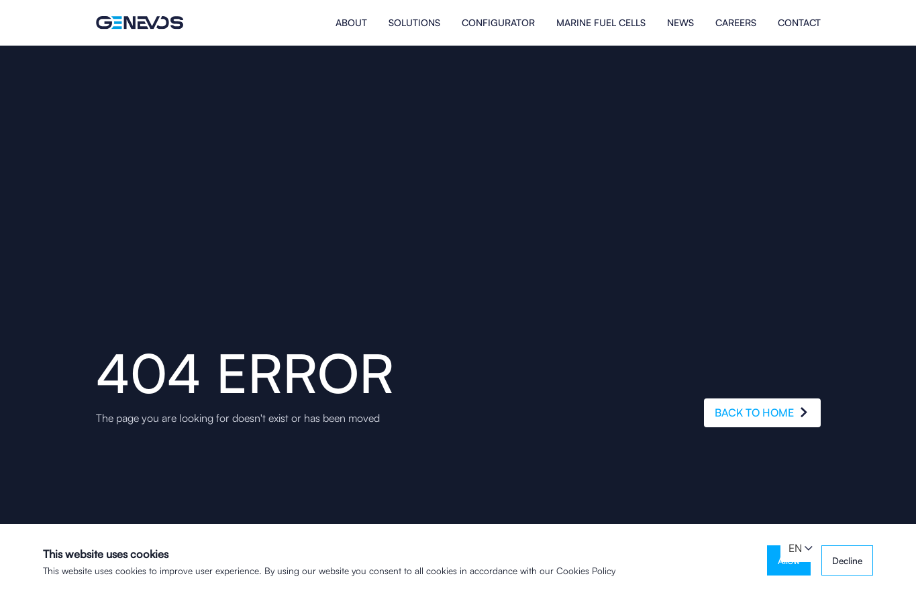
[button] (800, 549)
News (680, 23)
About (351, 23)
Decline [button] (847, 560)
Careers (735, 23)
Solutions (414, 23)
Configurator (498, 23)
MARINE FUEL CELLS (601, 23)
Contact (799, 23)
